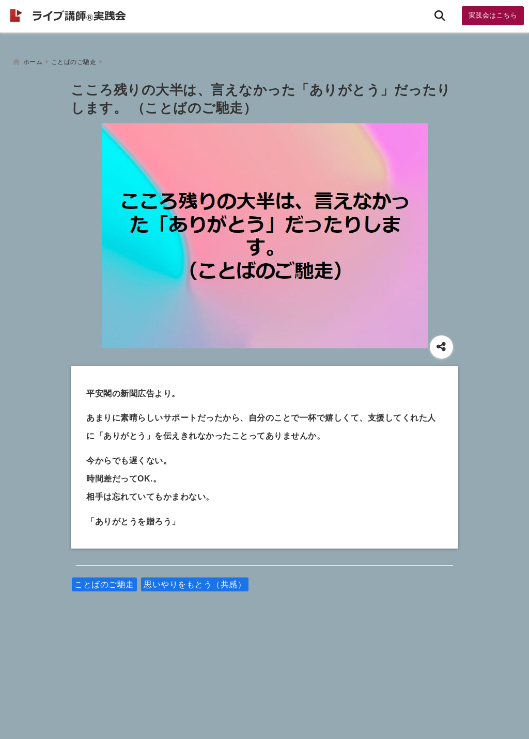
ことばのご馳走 (104, 580)
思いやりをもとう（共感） (195, 580)
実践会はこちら (493, 15)
